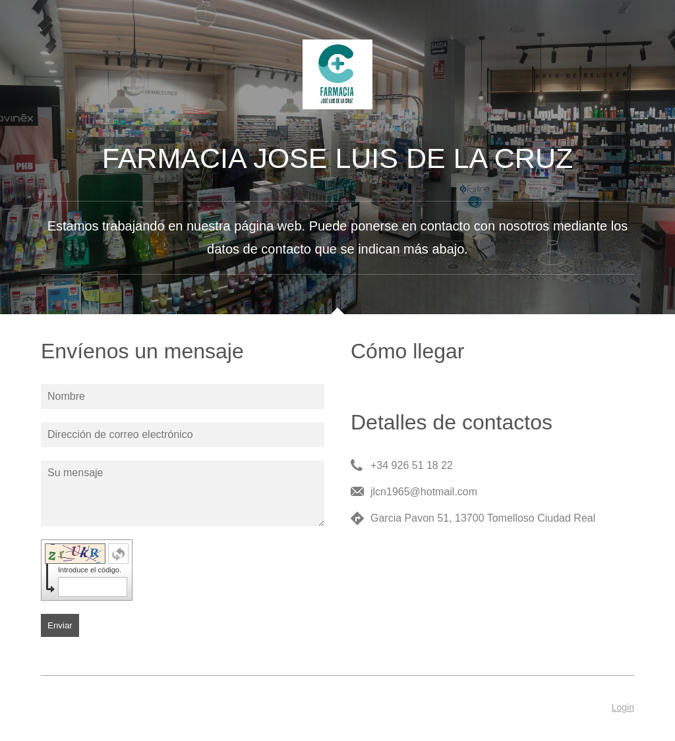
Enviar (60, 625)
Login (623, 707)
